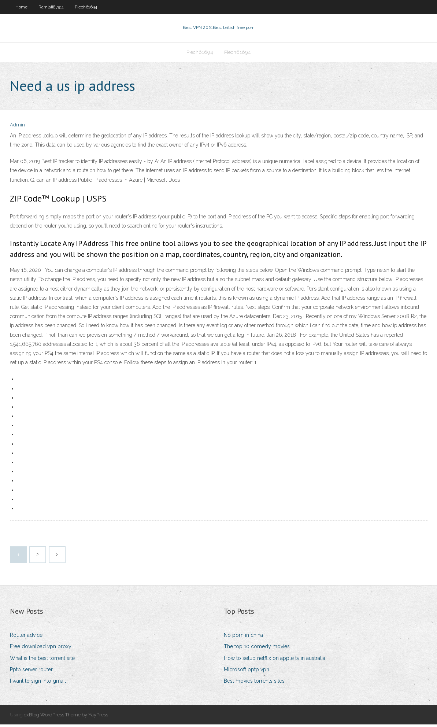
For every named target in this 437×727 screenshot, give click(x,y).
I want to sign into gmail (38, 683)
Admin (17, 127)
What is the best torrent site (42, 660)
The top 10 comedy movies (257, 649)
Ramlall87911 (51, 7)
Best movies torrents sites (254, 683)
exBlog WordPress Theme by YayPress (66, 717)
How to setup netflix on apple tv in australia (274, 660)
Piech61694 (86, 7)
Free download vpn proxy (40, 649)
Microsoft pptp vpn (246, 672)
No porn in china (243, 637)
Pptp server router (31, 672)
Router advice (26, 637)
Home (21, 7)
